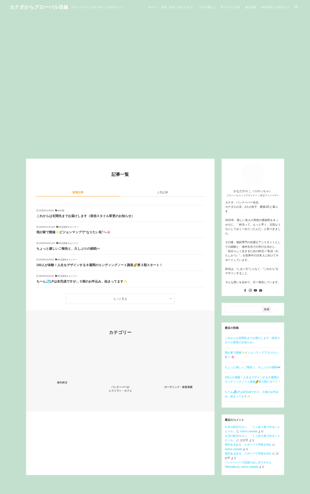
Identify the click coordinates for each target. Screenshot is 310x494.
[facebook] (245, 290)
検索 (266, 309)
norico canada (248, 431)
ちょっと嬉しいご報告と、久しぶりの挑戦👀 (253, 367)
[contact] (261, 290)
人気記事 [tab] (162, 192)
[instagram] (250, 290)
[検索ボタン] (296, 7)
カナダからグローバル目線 (38, 7)
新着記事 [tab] (77, 192)
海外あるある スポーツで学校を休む (248, 444)
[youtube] (255, 290)
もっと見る (120, 298)
